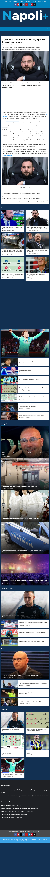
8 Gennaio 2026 (10, 488)
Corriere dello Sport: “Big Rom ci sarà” (27, 406)
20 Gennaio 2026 (10, 354)
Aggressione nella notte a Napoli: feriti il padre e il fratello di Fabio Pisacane (22, 550)
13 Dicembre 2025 (11, 230)
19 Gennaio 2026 (27, 362)
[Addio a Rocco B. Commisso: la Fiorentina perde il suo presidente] (9, 684)
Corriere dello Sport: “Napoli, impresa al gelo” (15, 353)
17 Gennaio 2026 (10, 677)
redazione (4, 230)
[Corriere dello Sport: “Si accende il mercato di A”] (12, 218)
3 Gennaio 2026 (10, 551)
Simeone (37, 193)
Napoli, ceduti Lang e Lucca (25, 370)
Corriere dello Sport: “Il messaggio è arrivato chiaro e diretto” (32, 361)
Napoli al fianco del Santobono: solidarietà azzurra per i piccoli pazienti (21, 518)
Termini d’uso (27, 1)
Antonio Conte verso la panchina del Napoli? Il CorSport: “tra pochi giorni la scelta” (25, 197)
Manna (23, 193)
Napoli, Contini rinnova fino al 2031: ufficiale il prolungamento (32, 632)
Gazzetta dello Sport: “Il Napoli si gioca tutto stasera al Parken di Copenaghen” (19, 808)
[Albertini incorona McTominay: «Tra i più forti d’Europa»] (9, 702)
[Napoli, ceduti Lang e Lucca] (9, 371)
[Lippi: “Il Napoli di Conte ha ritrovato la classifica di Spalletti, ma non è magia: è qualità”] (37, 265)
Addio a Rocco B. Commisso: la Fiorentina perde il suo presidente (33, 683)
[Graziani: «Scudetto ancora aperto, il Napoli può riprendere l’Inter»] (25, 665)
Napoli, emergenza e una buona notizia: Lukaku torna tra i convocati (17, 811)
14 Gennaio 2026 (10, 456)
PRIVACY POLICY (42, 1)
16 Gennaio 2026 (27, 703)
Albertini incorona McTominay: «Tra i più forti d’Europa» (31, 701)
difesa (15, 193)
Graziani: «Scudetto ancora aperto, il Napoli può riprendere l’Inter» (20, 675)
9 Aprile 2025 (10, 254)
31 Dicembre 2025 (11, 583)
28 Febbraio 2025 (35, 253)
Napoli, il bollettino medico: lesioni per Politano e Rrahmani (31, 641)
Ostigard (33, 193)
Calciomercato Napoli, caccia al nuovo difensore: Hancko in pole (25, 200)
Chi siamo (34, 1)
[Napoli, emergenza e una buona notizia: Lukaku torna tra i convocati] (9, 398)
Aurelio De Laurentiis (12, 121)
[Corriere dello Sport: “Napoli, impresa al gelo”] (25, 343)
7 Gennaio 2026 (10, 520)
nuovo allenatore (7, 155)
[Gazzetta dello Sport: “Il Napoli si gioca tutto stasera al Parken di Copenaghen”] (9, 389)
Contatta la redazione (18, 1)
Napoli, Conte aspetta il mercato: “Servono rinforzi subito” (31, 415)
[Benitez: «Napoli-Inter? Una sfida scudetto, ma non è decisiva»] (37, 241)
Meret (26, 193)
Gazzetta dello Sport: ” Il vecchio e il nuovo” (14, 615)
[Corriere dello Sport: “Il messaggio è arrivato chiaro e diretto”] (9, 362)
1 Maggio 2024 (14, 44)
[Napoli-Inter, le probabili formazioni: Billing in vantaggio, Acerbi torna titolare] (12, 265)
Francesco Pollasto (6, 44)
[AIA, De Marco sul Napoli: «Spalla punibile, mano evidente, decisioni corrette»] (9, 693)
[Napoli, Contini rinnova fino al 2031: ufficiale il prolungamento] (9, 633)
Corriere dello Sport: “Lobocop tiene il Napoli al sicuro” (31, 379)
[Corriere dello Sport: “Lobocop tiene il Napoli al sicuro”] (9, 380)
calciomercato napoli (9, 193)
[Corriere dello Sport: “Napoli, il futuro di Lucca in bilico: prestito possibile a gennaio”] (37, 218)
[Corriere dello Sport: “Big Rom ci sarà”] (9, 407)
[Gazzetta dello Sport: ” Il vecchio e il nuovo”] (25, 605)
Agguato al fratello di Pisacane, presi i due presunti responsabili (19, 486)
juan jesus (19, 193)
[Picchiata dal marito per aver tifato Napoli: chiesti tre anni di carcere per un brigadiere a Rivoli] (12, 241)
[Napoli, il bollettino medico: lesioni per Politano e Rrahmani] (9, 642)
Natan (29, 193)
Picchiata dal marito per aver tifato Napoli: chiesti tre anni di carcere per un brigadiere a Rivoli (12, 252)
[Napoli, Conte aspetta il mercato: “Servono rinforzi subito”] (9, 416)
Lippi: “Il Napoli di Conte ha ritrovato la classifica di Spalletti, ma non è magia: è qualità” (36, 276)
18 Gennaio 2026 (27, 371)
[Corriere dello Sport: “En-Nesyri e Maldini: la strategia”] (37, 742)
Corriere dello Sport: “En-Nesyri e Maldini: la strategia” (14, 814)
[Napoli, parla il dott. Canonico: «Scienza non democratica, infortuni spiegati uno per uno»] (9, 624)
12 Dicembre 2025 (35, 230)
